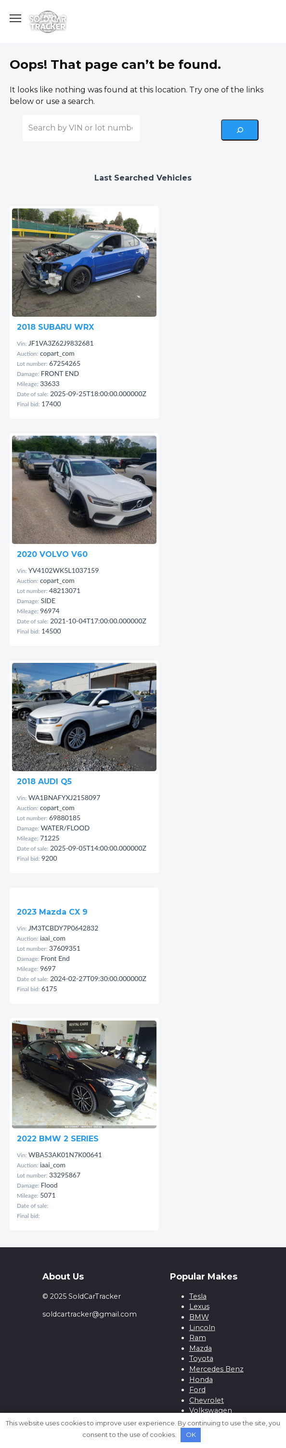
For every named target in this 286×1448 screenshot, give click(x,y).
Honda (201, 1379)
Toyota (201, 1358)
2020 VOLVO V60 (52, 554)
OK (191, 1434)
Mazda (200, 1348)
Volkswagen (210, 1410)
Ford (197, 1389)
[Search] (240, 130)
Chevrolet (206, 1400)
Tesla (198, 1296)
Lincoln (202, 1327)
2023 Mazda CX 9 (52, 912)
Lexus (199, 1306)
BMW (199, 1317)
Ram (197, 1337)
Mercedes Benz (216, 1369)
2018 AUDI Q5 (44, 781)
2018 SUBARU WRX (55, 327)
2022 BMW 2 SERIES (58, 1138)
